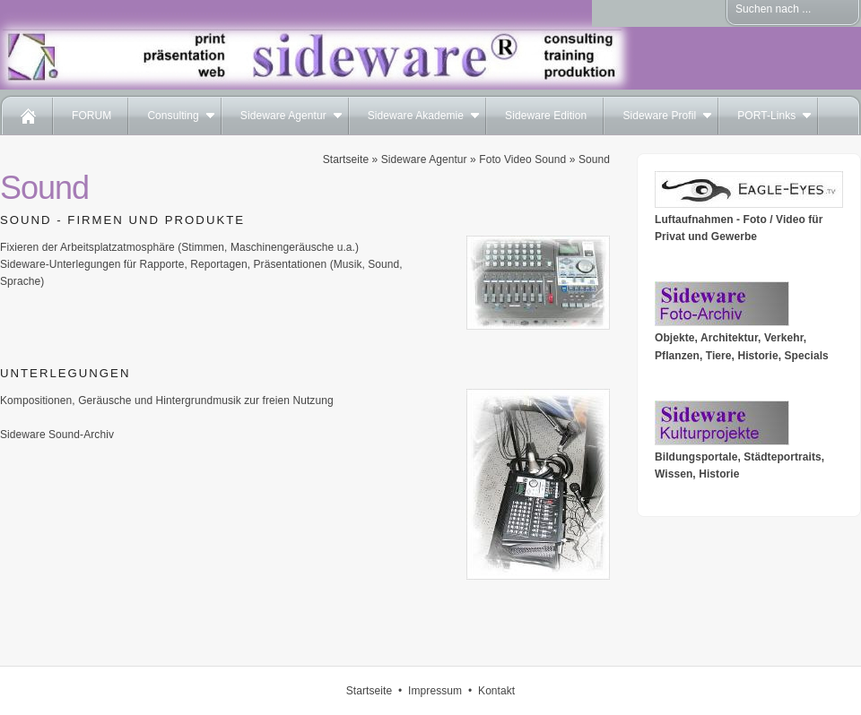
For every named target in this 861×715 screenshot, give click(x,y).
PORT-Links (766, 115)
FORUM (91, 115)
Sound (594, 159)
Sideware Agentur (283, 115)
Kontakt (496, 691)
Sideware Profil (659, 115)
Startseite (346, 159)
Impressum (435, 691)
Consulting (172, 115)
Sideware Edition (546, 115)
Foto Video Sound (522, 159)
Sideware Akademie (416, 115)
